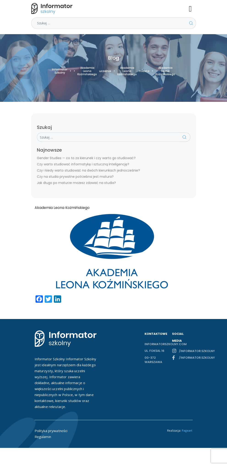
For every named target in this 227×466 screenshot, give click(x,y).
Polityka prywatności (51, 430)
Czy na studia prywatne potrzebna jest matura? (75, 176)
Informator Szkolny (59, 71)
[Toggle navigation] (192, 8)
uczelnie (105, 71)
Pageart (187, 431)
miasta (144, 71)
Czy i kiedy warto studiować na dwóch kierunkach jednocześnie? (88, 170)
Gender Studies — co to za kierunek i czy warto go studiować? (86, 158)
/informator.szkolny (186, 351)
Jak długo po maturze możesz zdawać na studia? (76, 182)
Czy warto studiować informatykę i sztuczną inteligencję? (83, 164)
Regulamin (43, 436)
